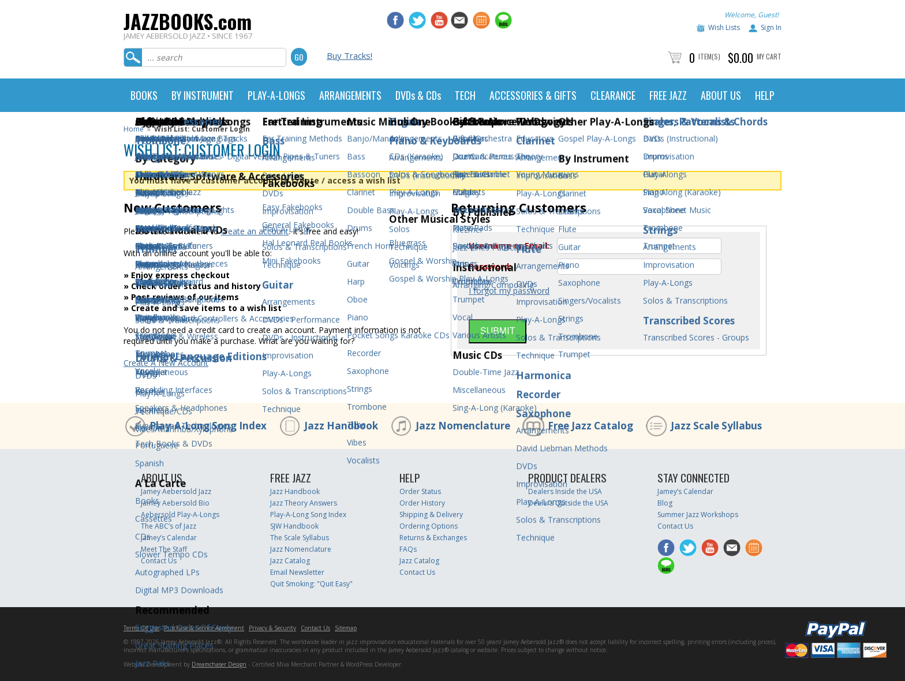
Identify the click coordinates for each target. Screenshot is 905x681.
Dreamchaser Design (219, 664)
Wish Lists (724, 27)
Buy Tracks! (349, 55)
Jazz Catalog (290, 561)
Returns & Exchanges (433, 537)
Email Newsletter (297, 572)
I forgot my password (509, 290)
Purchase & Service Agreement (204, 628)
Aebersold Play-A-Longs (180, 514)
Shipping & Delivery (431, 514)
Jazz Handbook (341, 425)
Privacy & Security (272, 628)
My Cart (769, 56)
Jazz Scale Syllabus (716, 425)
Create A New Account (166, 362)
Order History (422, 503)
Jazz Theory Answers (303, 503)
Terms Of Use (141, 628)
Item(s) (709, 56)
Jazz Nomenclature (463, 425)
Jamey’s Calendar (169, 537)
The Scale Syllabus (299, 537)
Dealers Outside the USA (568, 503)
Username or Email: (509, 246)
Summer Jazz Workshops (697, 514)
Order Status (420, 491)
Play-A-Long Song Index (208, 425)
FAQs (408, 549)
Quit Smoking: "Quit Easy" (311, 584)
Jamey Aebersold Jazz (176, 491)
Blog (664, 503)
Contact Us (159, 561)
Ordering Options (428, 526)
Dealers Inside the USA (565, 491)
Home (134, 129)
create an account (255, 231)
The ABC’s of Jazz (168, 526)
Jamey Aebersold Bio (175, 503)
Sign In (771, 27)
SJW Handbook (294, 526)
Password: (490, 267)
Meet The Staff (164, 549)
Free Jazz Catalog (590, 425)
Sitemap (346, 628)
